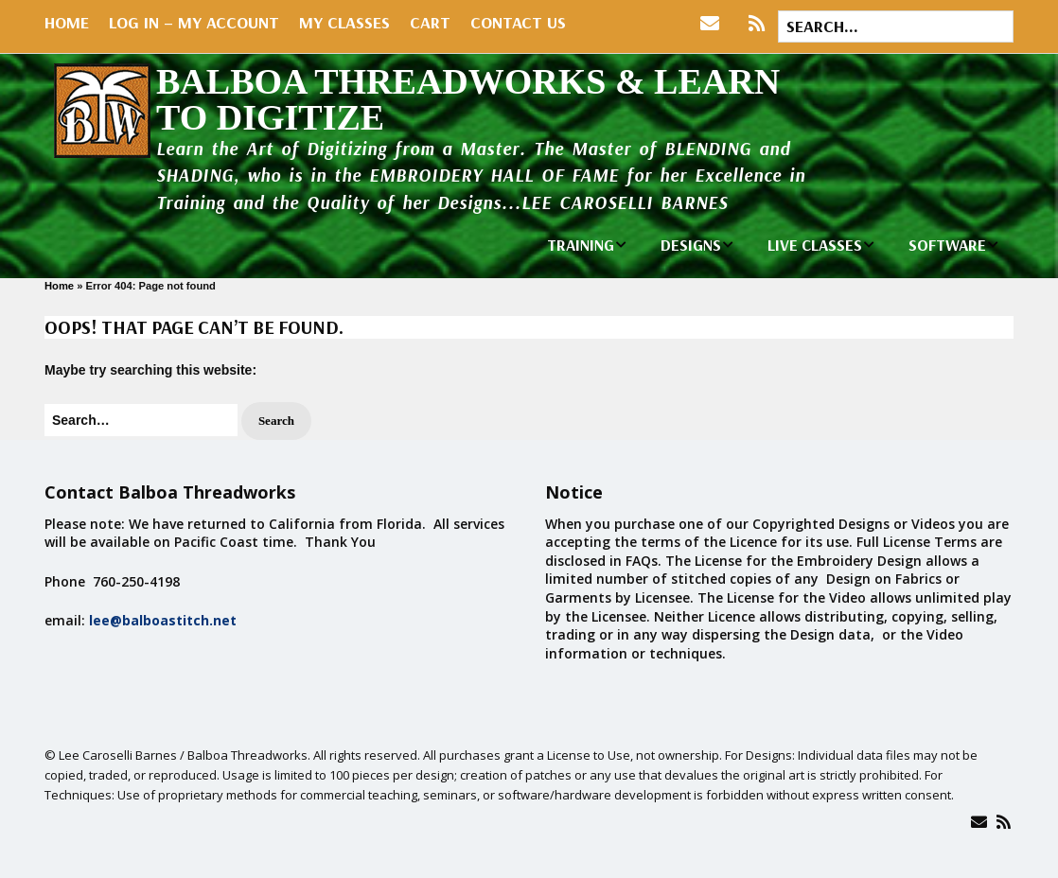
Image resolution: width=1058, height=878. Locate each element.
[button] (276, 421)
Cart (430, 22)
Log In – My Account (194, 22)
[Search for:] (896, 26)
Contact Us (518, 22)
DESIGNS (691, 245)
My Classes (344, 22)
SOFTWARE (947, 245)
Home (66, 22)
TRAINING (580, 245)
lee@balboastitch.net (163, 620)
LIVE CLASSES (814, 245)
